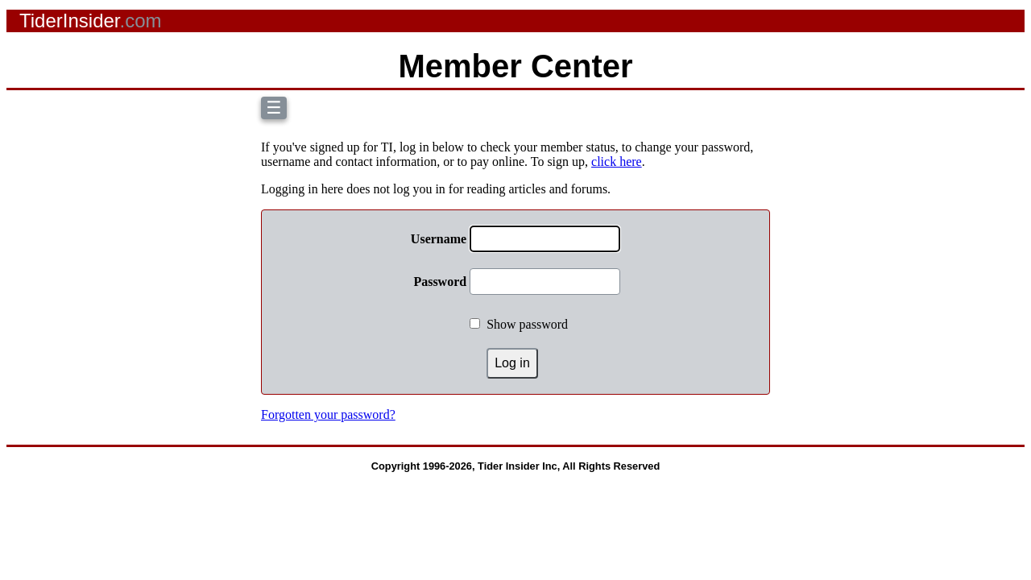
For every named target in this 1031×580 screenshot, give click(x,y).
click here (616, 161)
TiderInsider (90, 20)
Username (438, 239)
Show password (527, 324)
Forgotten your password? (328, 414)
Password (439, 281)
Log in (512, 363)
